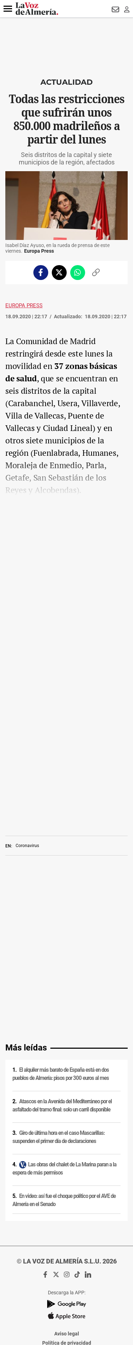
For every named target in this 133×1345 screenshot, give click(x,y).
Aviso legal (66, 1168)
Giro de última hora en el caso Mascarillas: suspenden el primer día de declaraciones (58, 972)
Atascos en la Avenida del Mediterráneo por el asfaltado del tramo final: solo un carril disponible (62, 940)
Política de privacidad (66, 1178)
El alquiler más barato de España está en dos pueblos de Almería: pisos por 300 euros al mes (60, 909)
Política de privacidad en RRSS (66, 1205)
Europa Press (24, 305)
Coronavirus (27, 755)
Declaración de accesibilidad (66, 1260)
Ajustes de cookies (66, 1251)
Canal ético (66, 1242)
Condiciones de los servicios (67, 1196)
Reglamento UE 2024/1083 (67, 1233)
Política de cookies (66, 1187)
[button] (8, 9)
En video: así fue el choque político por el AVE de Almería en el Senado (64, 1035)
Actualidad (66, 82)
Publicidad (67, 1224)
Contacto (66, 1214)
